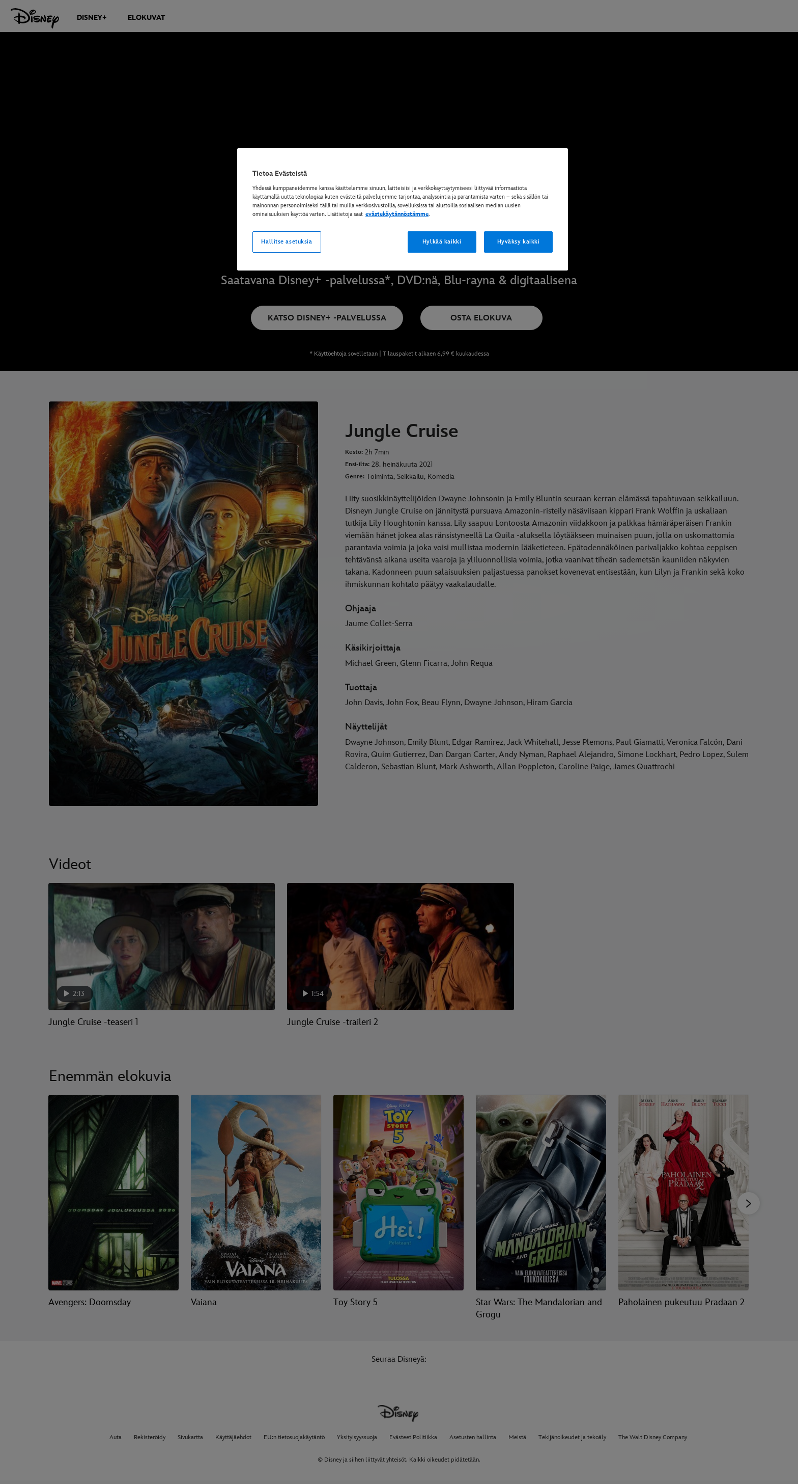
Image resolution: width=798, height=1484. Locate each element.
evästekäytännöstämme (397, 214)
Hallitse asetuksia (286, 241)
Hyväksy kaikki (518, 241)
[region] (402, 209)
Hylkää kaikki (441, 241)
